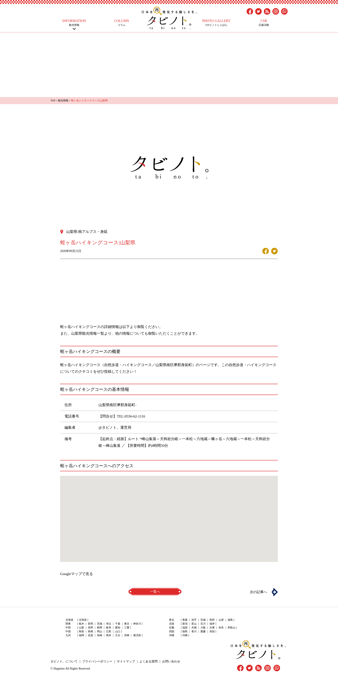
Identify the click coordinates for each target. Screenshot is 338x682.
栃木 (81, 623)
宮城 (203, 619)
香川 (194, 631)
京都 (194, 627)
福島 (230, 619)
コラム (121, 22)
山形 (221, 619)
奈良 (221, 627)
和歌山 (231, 627)
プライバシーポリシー (97, 661)
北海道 (83, 619)
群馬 (90, 623)
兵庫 (212, 627)
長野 (90, 627)
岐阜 (108, 627)
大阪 (203, 627)
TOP (52, 100)
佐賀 (90, 635)
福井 (212, 623)
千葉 (117, 623)
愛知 (117, 627)
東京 (126, 623)
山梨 (81, 627)
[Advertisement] (169, 65)
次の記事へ (258, 592)
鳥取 (81, 631)
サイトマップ (126, 661)
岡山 (99, 631)
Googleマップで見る (76, 574)
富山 (194, 623)
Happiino (59, 668)
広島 (108, 631)
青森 (185, 619)
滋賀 (185, 627)
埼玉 (108, 623)
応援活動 (264, 22)
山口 (117, 631)
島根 (90, 631)
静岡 (99, 627)
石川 (203, 623)
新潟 (185, 623)
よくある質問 (148, 661)
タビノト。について (64, 661)
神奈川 (137, 623)
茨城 (99, 623)
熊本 (108, 635)
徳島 (185, 631)
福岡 (81, 635)
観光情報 (74, 22)
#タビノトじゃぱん (216, 22)
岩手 (194, 619)
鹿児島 (137, 635)
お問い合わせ (171, 661)
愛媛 (203, 631)
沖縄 (185, 635)
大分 (117, 635)
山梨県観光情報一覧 (87, 333)
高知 (212, 631)
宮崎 (126, 635)
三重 (126, 627)
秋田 (212, 619)
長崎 (99, 635)
